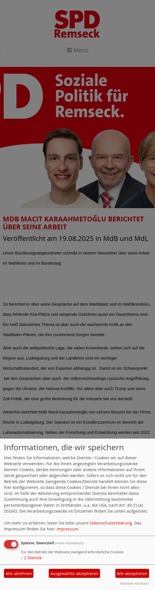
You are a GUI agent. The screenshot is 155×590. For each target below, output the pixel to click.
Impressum (67, 529)
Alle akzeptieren (132, 573)
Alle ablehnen (19, 573)
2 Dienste (31, 557)
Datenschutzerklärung (111, 523)
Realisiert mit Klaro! (134, 583)
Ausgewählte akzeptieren (74, 573)
